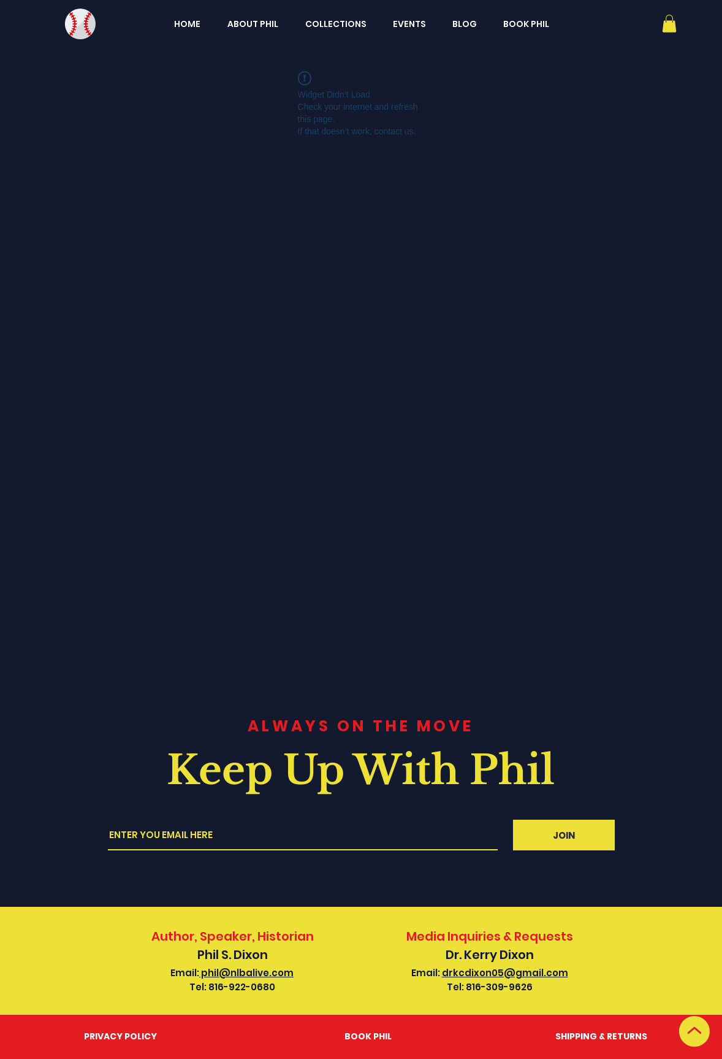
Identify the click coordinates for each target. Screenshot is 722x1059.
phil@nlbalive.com (246, 972)
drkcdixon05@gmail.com (505, 972)
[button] (669, 24)
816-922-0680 (241, 986)
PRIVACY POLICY (120, 1036)
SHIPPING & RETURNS (601, 1036)
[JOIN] (564, 835)
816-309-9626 (499, 986)
